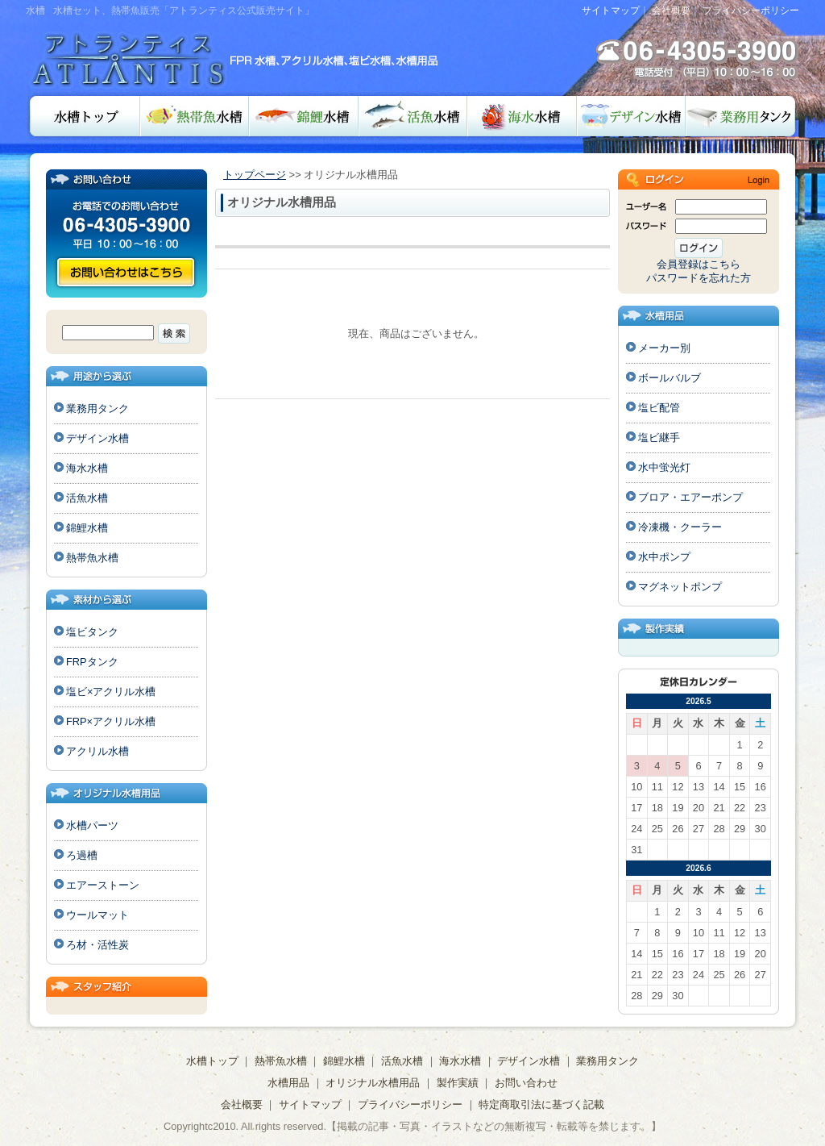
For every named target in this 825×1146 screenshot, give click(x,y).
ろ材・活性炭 (97, 945)
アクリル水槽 (97, 751)
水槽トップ (83, 116)
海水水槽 (522, 116)
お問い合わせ (125, 272)
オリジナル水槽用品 (372, 1083)
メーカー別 (664, 348)
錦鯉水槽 (304, 116)
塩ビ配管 (659, 408)
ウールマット (97, 915)
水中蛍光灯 (664, 467)
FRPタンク (92, 662)
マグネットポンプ (680, 587)
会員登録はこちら (698, 264)
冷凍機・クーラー (680, 527)
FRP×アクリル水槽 (110, 721)
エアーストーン (102, 885)
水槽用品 (288, 1083)
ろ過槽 (81, 855)
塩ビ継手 (659, 437)
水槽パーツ (92, 825)
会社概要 (671, 10)
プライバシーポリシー (751, 10)
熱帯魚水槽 (194, 116)
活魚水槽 (413, 116)
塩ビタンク (92, 632)
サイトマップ (611, 10)
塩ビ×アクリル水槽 (110, 692)
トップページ (254, 175)
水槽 (35, 10)
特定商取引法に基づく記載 (541, 1104)
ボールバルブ (669, 378)
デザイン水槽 (631, 116)
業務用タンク (742, 116)
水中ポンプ (664, 557)
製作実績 (458, 1083)
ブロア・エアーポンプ (690, 497)
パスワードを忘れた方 (698, 278)
